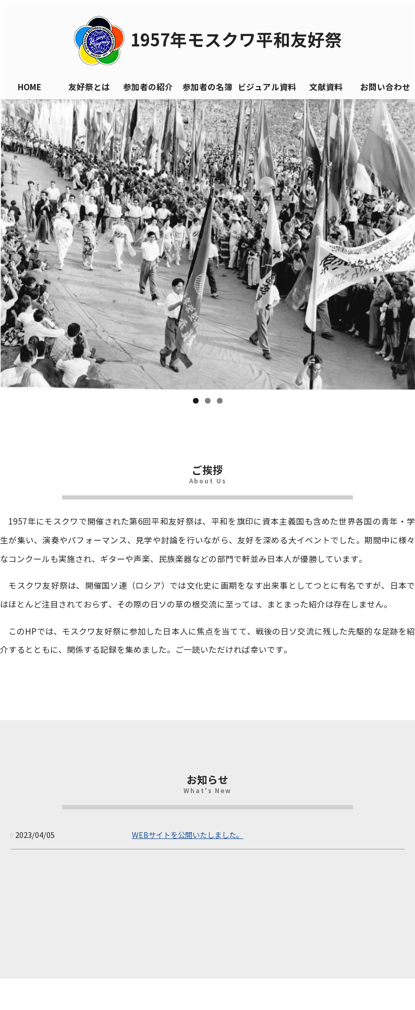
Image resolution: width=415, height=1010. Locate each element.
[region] (207, 244)
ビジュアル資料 (267, 87)
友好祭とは (89, 87)
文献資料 (326, 87)
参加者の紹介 (148, 87)
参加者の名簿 (207, 87)
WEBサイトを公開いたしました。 (187, 835)
